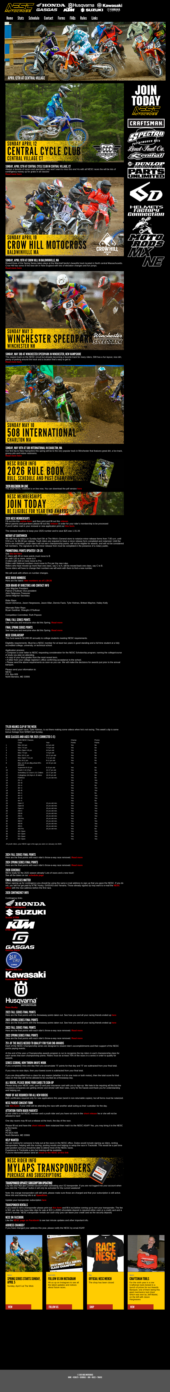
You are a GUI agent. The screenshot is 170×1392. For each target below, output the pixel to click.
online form (26, 521)
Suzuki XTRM (12, 917)
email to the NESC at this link (53, 1153)
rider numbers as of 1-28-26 (38, 581)
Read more (57, 622)
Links (95, 18)
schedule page (36, 875)
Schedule (34, 18)
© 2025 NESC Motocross (85, 1375)
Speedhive (41, 1195)
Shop (91, 1307)
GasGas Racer (13, 950)
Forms (61, 18)
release (64, 521)
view (10, 1307)
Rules (83, 18)
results (75, 1377)
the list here (16, 554)
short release (90, 1113)
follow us (53, 1307)
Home (9, 18)
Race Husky (12, 1007)
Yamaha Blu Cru (14, 969)
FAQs (73, 18)
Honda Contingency (16, 907)
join (89, 1377)
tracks (99, 1377)
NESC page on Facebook (26, 1220)
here (79, 489)
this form (69, 526)
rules (94, 1377)
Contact (48, 18)
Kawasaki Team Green (17, 979)
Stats (21, 18)
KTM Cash (11, 930)
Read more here (14, 174)
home (69, 1377)
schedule (83, 1377)
